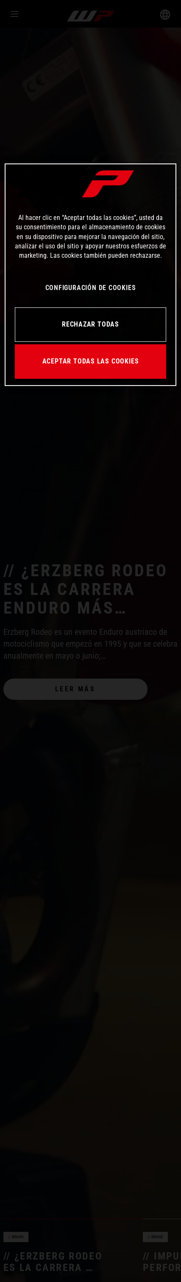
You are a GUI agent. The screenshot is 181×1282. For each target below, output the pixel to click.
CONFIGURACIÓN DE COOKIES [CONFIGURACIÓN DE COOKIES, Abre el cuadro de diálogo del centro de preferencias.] (90, 288)
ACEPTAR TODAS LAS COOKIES (90, 361)
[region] (91, 274)
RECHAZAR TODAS (90, 324)
